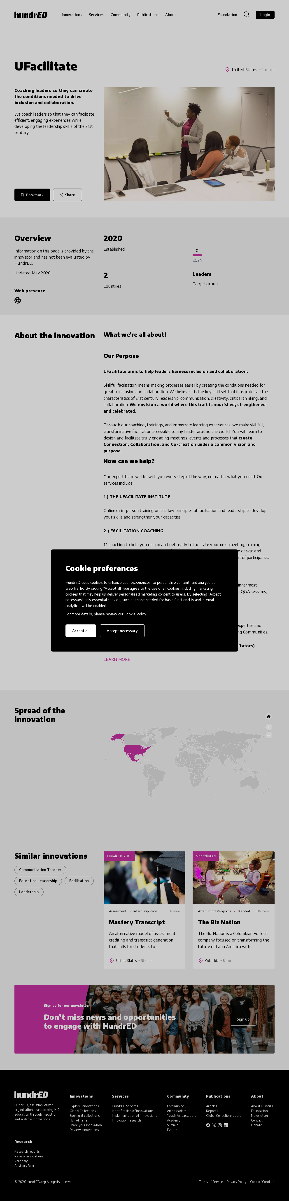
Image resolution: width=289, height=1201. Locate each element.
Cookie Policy (135, 614)
